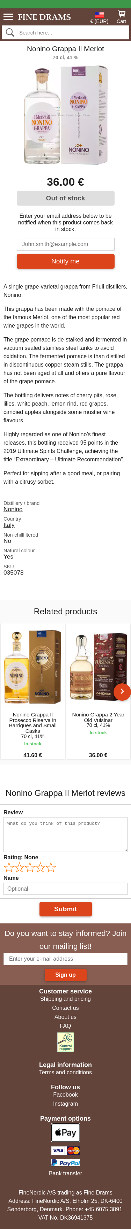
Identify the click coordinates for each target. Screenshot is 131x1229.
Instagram (65, 1104)
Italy (9, 524)
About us (65, 1017)
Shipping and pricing (65, 999)
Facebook (65, 1095)
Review (13, 812)
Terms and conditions (65, 1072)
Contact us (65, 1008)
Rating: (20, 857)
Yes (8, 556)
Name (11, 878)
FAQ (65, 1026)
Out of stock (65, 198)
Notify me (65, 261)
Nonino (13, 509)
